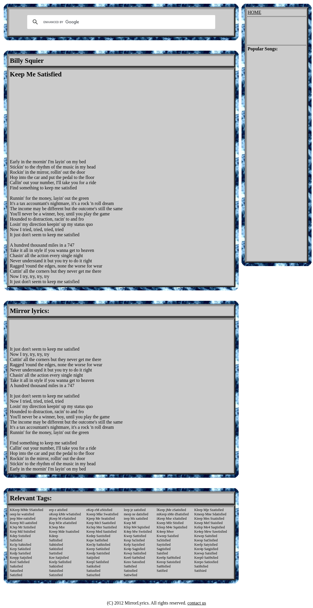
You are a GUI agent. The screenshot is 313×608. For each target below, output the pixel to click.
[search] (120, 22)
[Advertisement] (58, 118)
